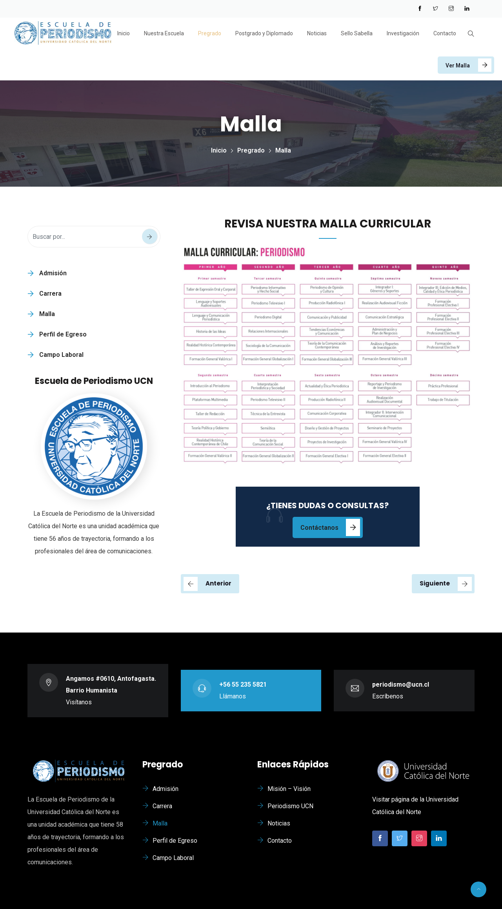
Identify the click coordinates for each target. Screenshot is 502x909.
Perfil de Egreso (63, 334)
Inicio (123, 33)
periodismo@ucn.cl (400, 684)
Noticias (317, 33)
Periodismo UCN (290, 806)
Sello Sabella (357, 33)
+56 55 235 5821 (243, 684)
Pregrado (209, 33)
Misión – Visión (289, 789)
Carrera (50, 293)
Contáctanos (319, 527)
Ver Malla (458, 65)
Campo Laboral (61, 354)
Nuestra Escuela (164, 33)
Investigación (403, 33)
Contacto (444, 33)
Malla (47, 314)
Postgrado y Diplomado (264, 33)
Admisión (53, 273)
